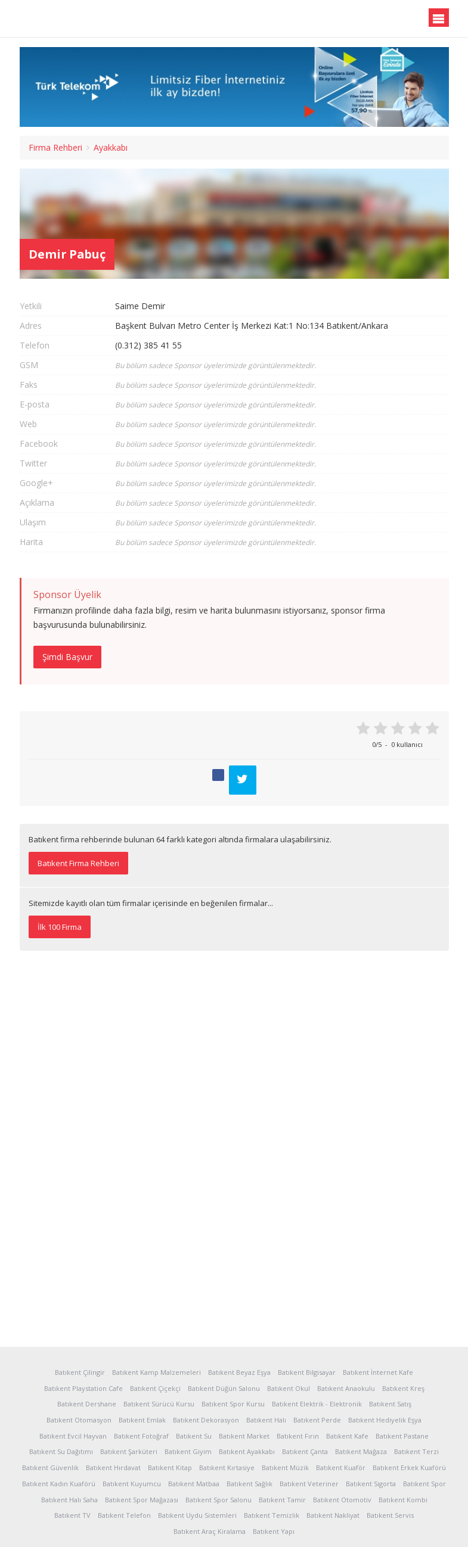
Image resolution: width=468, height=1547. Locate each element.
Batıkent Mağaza (361, 1451)
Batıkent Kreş (403, 1388)
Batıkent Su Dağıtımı (61, 1451)
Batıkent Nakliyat (332, 1515)
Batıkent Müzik (285, 1467)
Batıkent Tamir (282, 1499)
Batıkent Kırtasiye (227, 1467)
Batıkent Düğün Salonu (224, 1388)
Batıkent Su (194, 1435)
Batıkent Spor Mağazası (141, 1499)
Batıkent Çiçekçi (155, 1388)
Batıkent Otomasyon (79, 1419)
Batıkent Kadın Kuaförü (58, 1483)
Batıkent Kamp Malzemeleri (156, 1372)
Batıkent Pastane (402, 1435)
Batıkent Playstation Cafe (83, 1388)
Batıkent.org (77, 19)
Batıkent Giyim (188, 1451)
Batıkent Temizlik (271, 1515)
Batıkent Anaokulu (346, 1388)
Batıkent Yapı (274, 1531)
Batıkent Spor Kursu (233, 1403)
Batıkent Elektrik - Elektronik (317, 1403)
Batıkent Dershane (86, 1403)
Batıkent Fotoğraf (141, 1435)
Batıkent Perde (317, 1419)
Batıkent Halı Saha (69, 1499)
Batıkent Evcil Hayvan (73, 1435)
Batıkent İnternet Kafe (378, 1372)
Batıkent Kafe (347, 1435)
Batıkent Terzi (416, 1451)
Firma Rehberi (55, 147)
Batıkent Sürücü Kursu (158, 1403)
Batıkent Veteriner (309, 1483)
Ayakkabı (111, 147)
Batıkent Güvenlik (50, 1467)
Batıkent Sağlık (249, 1483)
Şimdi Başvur (67, 656)
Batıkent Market (244, 1435)
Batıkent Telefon (124, 1515)
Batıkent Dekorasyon (206, 1419)
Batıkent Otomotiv (342, 1499)
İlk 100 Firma (60, 927)
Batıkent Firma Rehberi (78, 863)
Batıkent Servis (390, 1515)
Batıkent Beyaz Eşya (239, 1372)
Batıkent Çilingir (80, 1372)
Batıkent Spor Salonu (218, 1499)
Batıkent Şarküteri (128, 1451)
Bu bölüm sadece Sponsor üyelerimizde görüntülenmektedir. (215, 365)
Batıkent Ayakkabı (247, 1451)
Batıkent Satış (390, 1403)
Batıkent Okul (288, 1388)
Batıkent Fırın (298, 1435)
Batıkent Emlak (142, 1419)
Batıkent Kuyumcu (132, 1483)
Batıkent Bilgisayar (307, 1372)
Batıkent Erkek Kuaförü (409, 1467)
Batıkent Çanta (305, 1451)
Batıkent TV (72, 1515)
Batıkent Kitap (170, 1467)
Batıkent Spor (424, 1483)
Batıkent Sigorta (371, 1483)
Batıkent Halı (266, 1419)
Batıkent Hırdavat (113, 1467)
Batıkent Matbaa (193, 1483)
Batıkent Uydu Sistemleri (197, 1515)
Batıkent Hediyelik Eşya (384, 1419)
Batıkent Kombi (403, 1499)
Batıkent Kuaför (340, 1467)
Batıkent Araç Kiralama (209, 1531)
